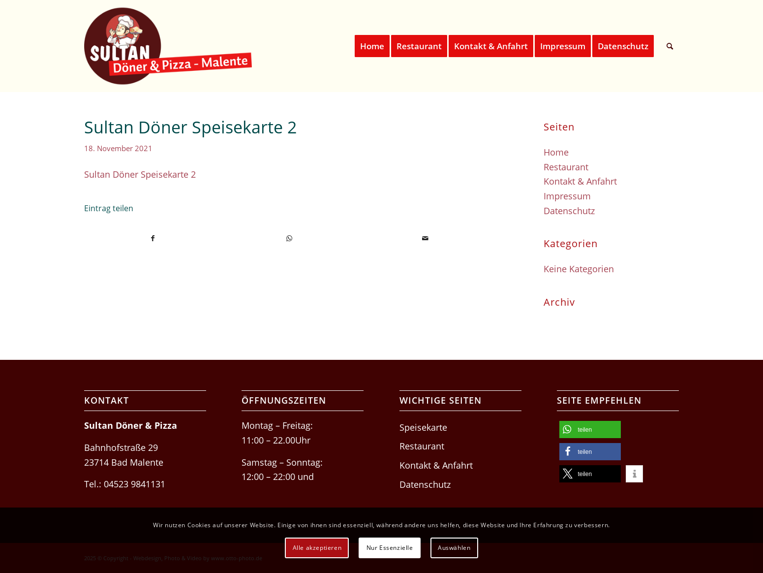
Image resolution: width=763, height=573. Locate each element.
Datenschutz (569, 211)
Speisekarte (423, 427)
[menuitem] (372, 46)
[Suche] (669, 46)
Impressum (567, 196)
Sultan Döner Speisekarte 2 (140, 174)
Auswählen (454, 547)
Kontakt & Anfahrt (580, 181)
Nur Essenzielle (389, 547)
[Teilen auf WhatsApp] (289, 238)
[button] (590, 429)
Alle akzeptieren (317, 547)
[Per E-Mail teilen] (425, 238)
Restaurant (566, 167)
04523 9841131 (134, 484)
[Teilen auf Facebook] (153, 238)
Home (556, 152)
